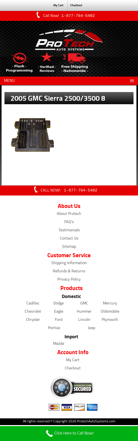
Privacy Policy (69, 281)
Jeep (91, 329)
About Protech (69, 215)
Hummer (84, 313)
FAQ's (69, 223)
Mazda (58, 345)
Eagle (58, 313)
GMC (84, 304)
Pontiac (54, 329)
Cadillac (32, 304)
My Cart (58, 5)
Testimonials (69, 231)
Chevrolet (33, 313)
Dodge (58, 304)
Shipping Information (69, 264)
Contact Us (69, 240)
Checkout (76, 5)
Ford (58, 321)
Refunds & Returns (69, 272)
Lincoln (84, 321)
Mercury (110, 304)
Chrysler (33, 321)
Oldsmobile (110, 313)
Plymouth (110, 321)
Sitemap (69, 248)
